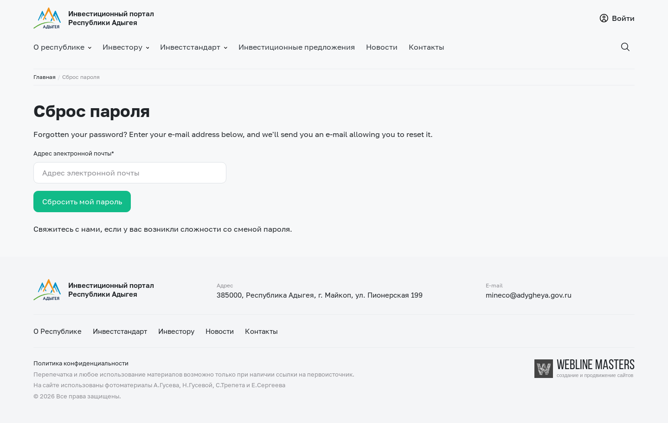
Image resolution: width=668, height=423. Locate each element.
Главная (44, 76)
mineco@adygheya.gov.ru (529, 295)
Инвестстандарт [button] (193, 46)
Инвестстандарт (120, 331)
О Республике (57, 331)
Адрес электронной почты (73, 153)
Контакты (426, 47)
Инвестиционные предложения (296, 47)
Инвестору (176, 331)
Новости (382, 47)
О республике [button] (62, 46)
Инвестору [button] (126, 46)
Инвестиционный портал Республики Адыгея (111, 17)
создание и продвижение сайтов (595, 375)
